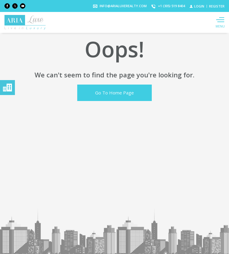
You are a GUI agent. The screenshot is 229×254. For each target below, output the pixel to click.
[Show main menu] (220, 22)
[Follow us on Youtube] (22, 6)
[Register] (217, 6)
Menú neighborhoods (7, 87)
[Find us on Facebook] (7, 6)
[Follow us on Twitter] (15, 6)
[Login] (197, 6)
